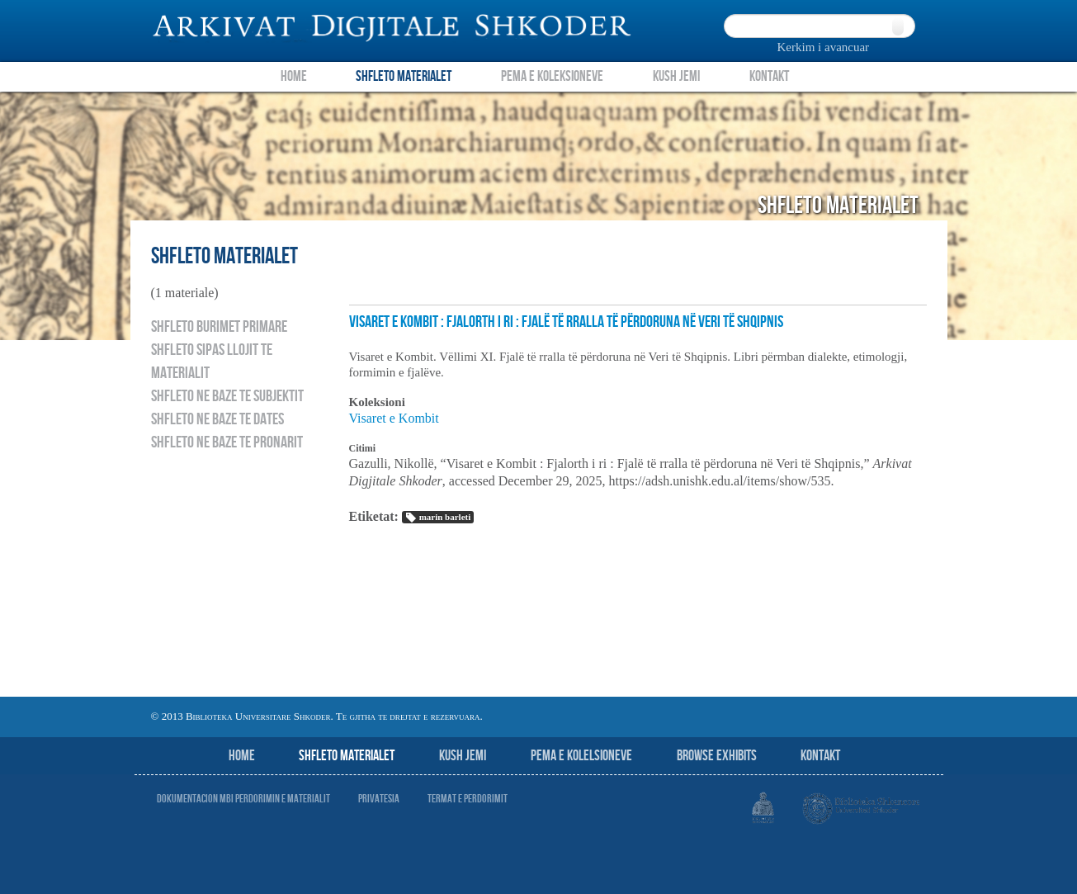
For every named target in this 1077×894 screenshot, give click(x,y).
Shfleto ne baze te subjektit (227, 396)
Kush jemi (462, 755)
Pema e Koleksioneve (552, 76)
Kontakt (769, 76)
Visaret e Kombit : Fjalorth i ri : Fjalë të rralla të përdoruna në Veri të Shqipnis (566, 322)
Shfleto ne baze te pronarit (227, 442)
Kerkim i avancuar (823, 47)
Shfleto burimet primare (219, 327)
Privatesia (378, 799)
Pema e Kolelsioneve (581, 755)
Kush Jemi (676, 76)
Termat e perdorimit (467, 799)
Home (294, 76)
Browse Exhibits (717, 755)
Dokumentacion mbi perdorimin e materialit (243, 799)
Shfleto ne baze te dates (217, 419)
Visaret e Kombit (394, 418)
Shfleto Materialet (403, 76)
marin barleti (437, 517)
